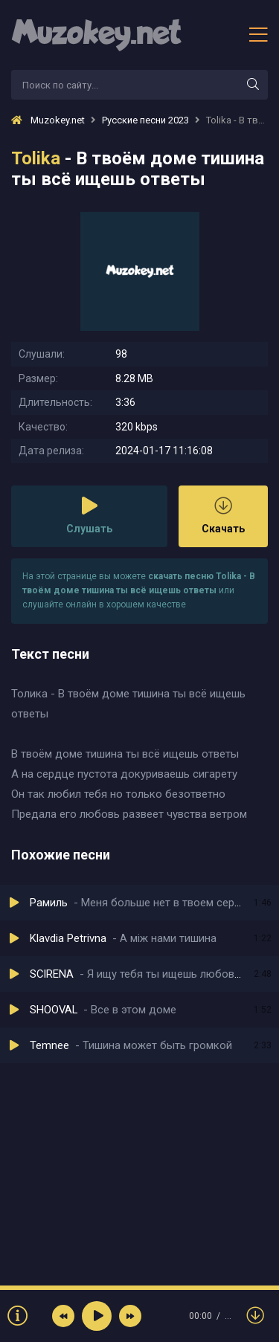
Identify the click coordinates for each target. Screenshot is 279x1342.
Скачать (223, 516)
